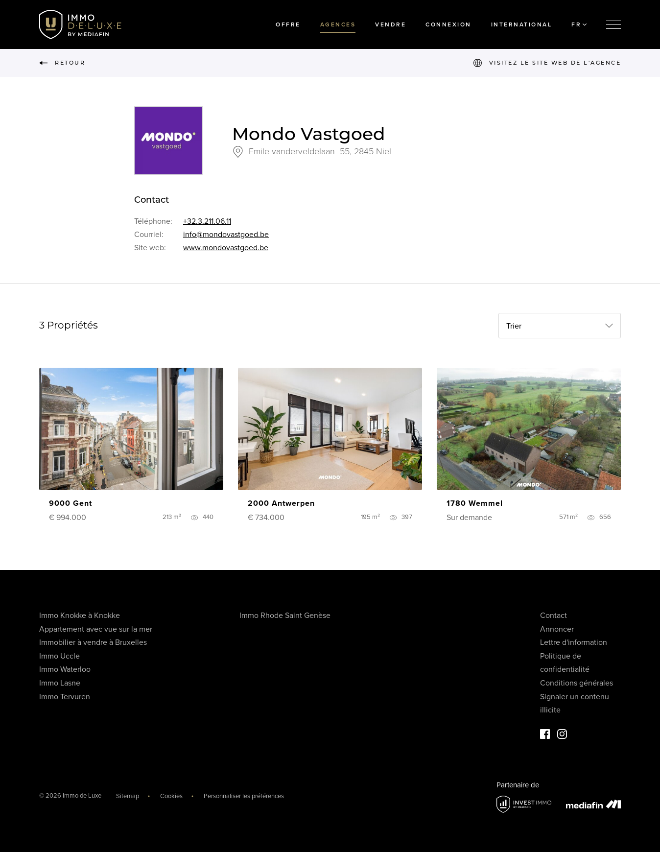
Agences (338, 24)
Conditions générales (576, 683)
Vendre (390, 24)
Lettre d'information (573, 642)
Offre (288, 24)
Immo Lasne (59, 683)
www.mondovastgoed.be (225, 248)
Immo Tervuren (64, 697)
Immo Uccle (59, 656)
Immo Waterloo (65, 669)
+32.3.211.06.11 (207, 221)
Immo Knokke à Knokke (79, 615)
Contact (553, 615)
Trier (513, 326)
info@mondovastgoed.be (226, 234)
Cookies (171, 796)
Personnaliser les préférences (244, 796)
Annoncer (557, 629)
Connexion (448, 24)
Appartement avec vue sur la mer (95, 629)
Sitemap (127, 796)
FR (579, 24)
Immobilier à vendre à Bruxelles (93, 642)
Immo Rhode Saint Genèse (284, 615)
